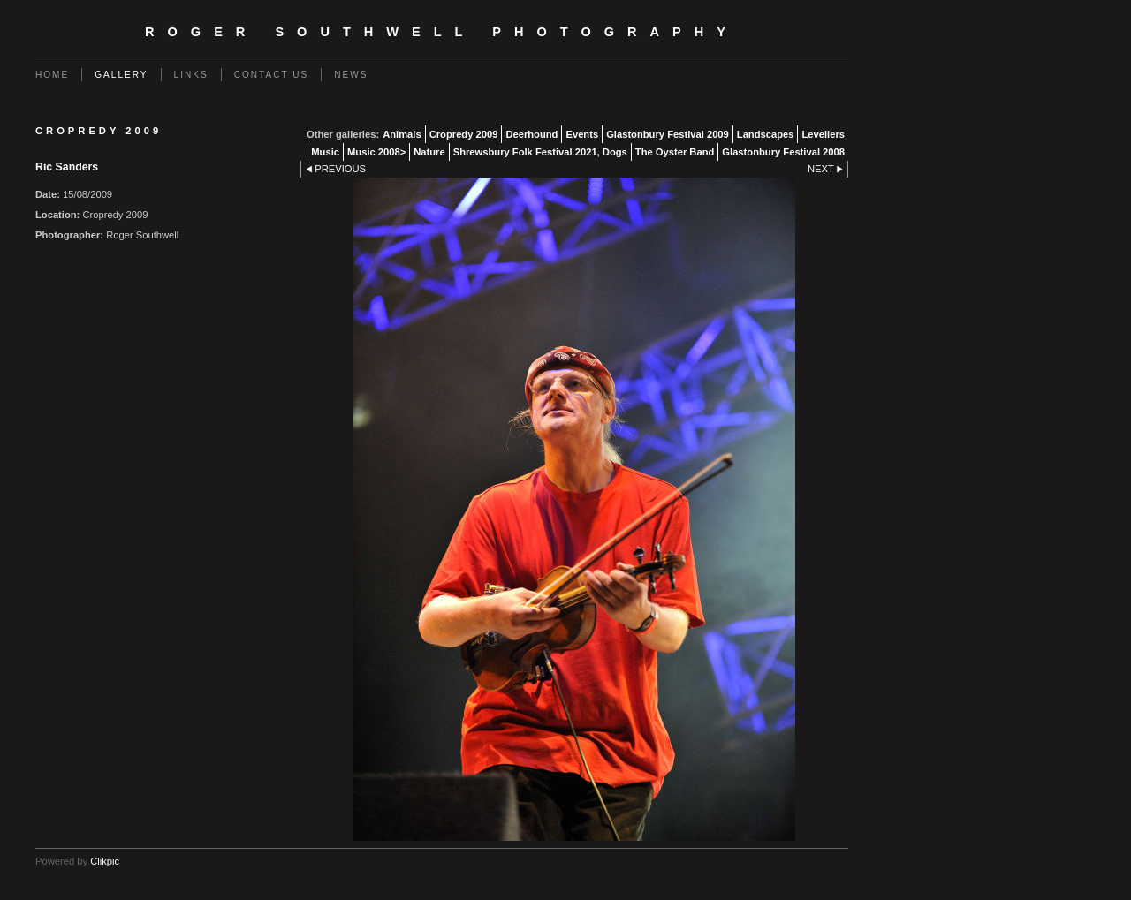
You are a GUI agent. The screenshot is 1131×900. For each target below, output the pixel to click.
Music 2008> (376, 152)
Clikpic (104, 861)
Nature (429, 152)
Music (325, 152)
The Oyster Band (675, 152)
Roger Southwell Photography (442, 32)
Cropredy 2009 (463, 134)
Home (52, 74)
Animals (402, 134)
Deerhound (531, 134)
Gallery (121, 74)
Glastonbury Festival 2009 (667, 134)
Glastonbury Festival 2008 (783, 152)
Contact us (271, 74)
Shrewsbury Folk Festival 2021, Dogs (540, 152)
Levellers (823, 134)
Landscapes (765, 134)
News (351, 74)
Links (191, 74)
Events (582, 134)
